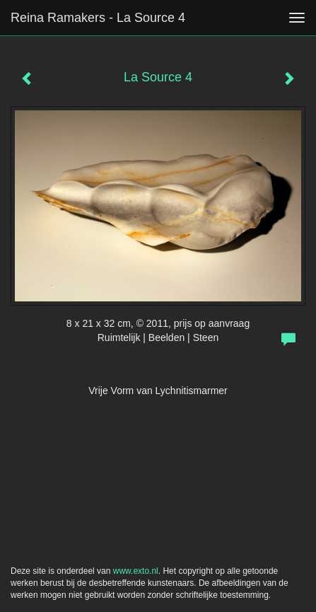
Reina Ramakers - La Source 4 (98, 18)
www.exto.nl (135, 571)
